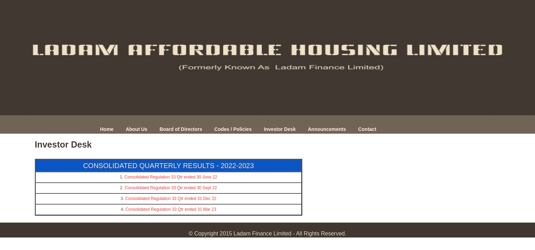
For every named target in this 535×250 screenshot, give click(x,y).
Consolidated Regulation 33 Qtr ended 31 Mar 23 (170, 209)
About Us (136, 129)
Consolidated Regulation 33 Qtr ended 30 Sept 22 (171, 187)
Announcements (327, 129)
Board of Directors (180, 129)
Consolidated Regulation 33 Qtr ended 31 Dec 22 (170, 198)
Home (107, 129)
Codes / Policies (233, 129)
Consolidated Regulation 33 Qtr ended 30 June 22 (170, 177)
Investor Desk (280, 129)
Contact (367, 129)
